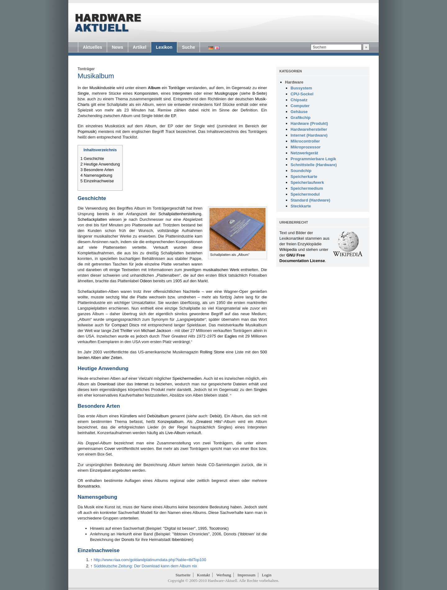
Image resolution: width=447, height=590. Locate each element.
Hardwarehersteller (309, 129)
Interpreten (182, 93)
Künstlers (128, 416)
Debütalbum (158, 416)
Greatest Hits (208, 421)
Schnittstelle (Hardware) (314, 164)
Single (83, 93)
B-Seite (259, 93)
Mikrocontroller (305, 141)
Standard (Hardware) (310, 200)
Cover (109, 448)
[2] (230, 394)
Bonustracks (89, 486)
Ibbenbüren (182, 539)
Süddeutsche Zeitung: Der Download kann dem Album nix (145, 566)
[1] (191, 341)
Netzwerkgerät (304, 153)
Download (106, 384)
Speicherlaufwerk (307, 182)
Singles (260, 389)
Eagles (231, 336)
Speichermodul (305, 194)
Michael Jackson (156, 330)
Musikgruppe (225, 93)
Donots (127, 539)
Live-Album (175, 432)
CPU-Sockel (302, 94)
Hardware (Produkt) (309, 123)
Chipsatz (299, 100)
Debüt (215, 416)
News (117, 47)
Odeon (146, 281)
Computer (300, 105)
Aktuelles (92, 47)
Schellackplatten (92, 219)
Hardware (294, 82)
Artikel (140, 47)
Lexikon (164, 47)
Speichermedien (186, 378)
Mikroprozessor (306, 147)
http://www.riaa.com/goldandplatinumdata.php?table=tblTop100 (150, 559)
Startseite (183, 575)
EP (173, 115)
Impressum (246, 575)
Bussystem (301, 88)
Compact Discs (125, 325)
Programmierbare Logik (313, 159)
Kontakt (203, 575)
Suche (188, 47)
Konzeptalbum (170, 421)
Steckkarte (301, 206)
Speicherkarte (304, 176)
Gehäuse (299, 111)
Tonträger (86, 69)
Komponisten (146, 93)
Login (266, 575)
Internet (141, 384)
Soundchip (301, 170)
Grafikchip (300, 117)
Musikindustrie (102, 87)
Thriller (126, 330)
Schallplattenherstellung (179, 213)
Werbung (223, 575)
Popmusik (86, 131)
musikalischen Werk (221, 269)
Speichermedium (307, 188)
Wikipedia (288, 249)
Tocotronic (218, 528)
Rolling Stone (212, 352)
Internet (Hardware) (309, 135)
